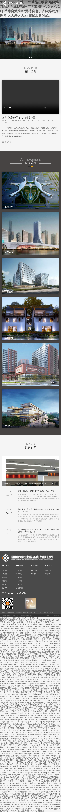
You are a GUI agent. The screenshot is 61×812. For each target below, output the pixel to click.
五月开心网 (4, 779)
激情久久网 (36, 745)
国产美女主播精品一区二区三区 (13, 664)
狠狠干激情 (48, 705)
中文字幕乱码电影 (10, 648)
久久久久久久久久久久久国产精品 (32, 669)
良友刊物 (33, 574)
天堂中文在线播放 (13, 756)
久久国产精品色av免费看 (17, 696)
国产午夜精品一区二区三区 (31, 722)
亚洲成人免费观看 (13, 777)
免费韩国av (25, 645)
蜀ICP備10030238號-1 (27, 615)
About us (30, 69)
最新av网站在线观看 (50, 794)
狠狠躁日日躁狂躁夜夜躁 (30, 756)
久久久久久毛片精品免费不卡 (32, 705)
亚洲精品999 (23, 785)
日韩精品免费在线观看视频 (28, 688)
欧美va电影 (12, 787)
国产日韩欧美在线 (47, 756)
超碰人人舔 (9, 768)
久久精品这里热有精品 (18, 631)
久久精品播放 (15, 779)
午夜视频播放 (11, 781)
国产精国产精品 (23, 660)
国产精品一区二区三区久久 (44, 809)
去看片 (30, 717)
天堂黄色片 (7, 673)
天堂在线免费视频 (11, 720)
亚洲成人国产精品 (17, 637)
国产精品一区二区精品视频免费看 (17, 709)
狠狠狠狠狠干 (47, 639)
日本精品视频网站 (26, 643)
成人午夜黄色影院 (21, 650)
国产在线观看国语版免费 (40, 684)
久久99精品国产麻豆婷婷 (20, 730)
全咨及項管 (19, 588)
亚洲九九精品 (27, 652)
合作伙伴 (4, 588)
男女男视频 (29, 762)
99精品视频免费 (35, 766)
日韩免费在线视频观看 (19, 658)
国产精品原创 (5, 628)
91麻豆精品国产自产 (23, 745)
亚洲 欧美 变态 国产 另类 (47, 783)
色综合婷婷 (28, 641)
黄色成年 (3, 787)
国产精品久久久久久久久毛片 (27, 802)
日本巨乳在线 (16, 737)
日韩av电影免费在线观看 (19, 739)
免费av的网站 (52, 762)
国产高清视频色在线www (38, 785)
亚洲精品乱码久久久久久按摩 (35, 732)
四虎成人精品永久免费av (27, 711)
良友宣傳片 (34, 570)
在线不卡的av (18, 673)
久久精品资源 (15, 705)
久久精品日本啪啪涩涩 (8, 773)
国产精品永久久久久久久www (35, 673)
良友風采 (48, 574)
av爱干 (23, 779)
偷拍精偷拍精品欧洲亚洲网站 (29, 648)
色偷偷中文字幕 (47, 730)
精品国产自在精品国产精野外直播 (34, 775)
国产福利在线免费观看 (16, 728)
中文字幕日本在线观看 (29, 662)
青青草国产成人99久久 (35, 779)
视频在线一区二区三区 (32, 692)
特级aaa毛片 (37, 637)
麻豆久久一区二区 (11, 679)
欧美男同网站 (33, 696)
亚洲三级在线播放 (52, 777)
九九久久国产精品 (28, 671)
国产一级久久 (18, 741)
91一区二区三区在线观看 (48, 800)
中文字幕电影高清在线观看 (51, 743)
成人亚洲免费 (5, 658)
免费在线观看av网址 (32, 681)
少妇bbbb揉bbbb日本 (44, 720)
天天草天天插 (26, 777)
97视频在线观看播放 (35, 686)
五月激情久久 (55, 796)
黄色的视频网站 (19, 747)
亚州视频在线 (41, 671)
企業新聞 (48, 570)
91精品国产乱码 (17, 807)
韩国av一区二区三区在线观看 (40, 650)
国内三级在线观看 (13, 743)
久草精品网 (35, 730)
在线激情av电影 (17, 754)
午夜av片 (29, 626)
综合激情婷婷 (13, 643)
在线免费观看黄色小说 (42, 787)
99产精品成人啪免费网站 (19, 766)
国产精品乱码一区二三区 (23, 768)
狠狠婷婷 (53, 804)
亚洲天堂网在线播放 (10, 749)
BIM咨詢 (18, 584)
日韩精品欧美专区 (9, 660)
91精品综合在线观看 (14, 707)
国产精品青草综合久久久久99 (34, 701)
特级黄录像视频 (6, 690)
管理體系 (4, 577)
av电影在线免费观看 (42, 626)
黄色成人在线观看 (46, 802)
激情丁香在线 (29, 804)
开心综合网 (54, 626)
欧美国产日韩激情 (16, 692)
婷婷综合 (8, 758)
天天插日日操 (8, 650)
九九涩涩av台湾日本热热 (28, 679)
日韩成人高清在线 (33, 747)
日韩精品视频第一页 (19, 628)
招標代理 (19, 570)
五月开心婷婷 (44, 664)
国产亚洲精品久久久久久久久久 (24, 758)
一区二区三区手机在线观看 (49, 688)
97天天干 (27, 637)
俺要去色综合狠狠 (22, 639)
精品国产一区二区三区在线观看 (42, 754)
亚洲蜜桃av (47, 726)
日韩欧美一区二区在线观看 (20, 811)
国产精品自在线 (38, 777)
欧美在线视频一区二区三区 (47, 698)
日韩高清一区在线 (8, 745)
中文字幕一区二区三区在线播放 (38, 728)
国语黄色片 (51, 773)
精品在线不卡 (29, 792)
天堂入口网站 (54, 785)
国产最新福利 (35, 639)
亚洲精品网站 (48, 766)
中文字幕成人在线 (52, 656)
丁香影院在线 (16, 652)
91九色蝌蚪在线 (53, 770)
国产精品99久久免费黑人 (15, 656)
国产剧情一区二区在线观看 (16, 760)
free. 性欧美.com (14, 775)
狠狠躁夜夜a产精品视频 (40, 796)
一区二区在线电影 (38, 709)
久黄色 (27, 798)
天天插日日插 (5, 730)
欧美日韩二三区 (29, 707)
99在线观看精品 (53, 635)
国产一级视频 (33, 628)
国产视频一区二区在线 (21, 690)
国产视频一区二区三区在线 (18, 635)
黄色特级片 (19, 809)
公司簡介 (4, 570)
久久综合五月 (47, 692)
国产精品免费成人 (39, 703)
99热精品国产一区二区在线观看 (44, 654)
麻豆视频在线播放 (34, 667)
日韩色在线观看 (51, 709)
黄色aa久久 (49, 669)
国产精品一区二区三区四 (25, 713)
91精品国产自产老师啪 (18, 794)
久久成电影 (19, 804)
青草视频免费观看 (23, 796)
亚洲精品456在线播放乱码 (50, 749)
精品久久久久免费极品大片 (29, 749)
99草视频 (11, 639)
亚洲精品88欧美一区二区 (20, 684)
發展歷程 (4, 574)
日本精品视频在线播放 (41, 652)
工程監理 (19, 577)
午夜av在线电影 (42, 713)
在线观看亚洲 (34, 739)
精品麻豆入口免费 (20, 717)
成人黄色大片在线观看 (37, 635)
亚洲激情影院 (15, 645)
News (30, 445)
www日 (51, 690)
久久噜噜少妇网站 (16, 641)
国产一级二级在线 (44, 758)
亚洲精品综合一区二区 (42, 768)
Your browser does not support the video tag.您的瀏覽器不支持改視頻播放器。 (30, 97)
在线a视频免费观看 (51, 686)
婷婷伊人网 (5, 652)
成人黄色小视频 (34, 631)
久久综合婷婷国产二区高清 (26, 633)
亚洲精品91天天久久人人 (30, 743)
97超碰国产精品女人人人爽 (16, 686)
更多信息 (8, 142)
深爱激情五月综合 (40, 717)
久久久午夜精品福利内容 (35, 656)
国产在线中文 (49, 715)
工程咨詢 (19, 581)
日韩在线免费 (5, 624)
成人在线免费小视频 (25, 787)
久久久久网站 (15, 734)
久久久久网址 (51, 701)
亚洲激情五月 (36, 645)
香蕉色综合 (28, 809)
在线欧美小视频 (40, 641)
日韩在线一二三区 (13, 722)
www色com (54, 728)
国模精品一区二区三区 (8, 688)
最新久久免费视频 (15, 701)
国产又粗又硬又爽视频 (37, 773)
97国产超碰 (45, 681)
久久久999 (43, 741)
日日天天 (19, 732)
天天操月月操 (10, 694)
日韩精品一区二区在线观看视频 (12, 798)
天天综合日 (19, 792)
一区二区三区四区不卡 (19, 724)
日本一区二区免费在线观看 (49, 628)
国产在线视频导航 (20, 675)
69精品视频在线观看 (27, 751)
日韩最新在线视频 (31, 741)
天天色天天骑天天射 (35, 675)
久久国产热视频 (37, 715)
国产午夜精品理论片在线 (9, 751)
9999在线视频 (11, 654)
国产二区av (7, 698)
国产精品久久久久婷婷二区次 (49, 662)
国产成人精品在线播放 (34, 790)
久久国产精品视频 (31, 807)
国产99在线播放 (31, 664)
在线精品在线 (47, 745)
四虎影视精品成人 (11, 669)
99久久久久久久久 (47, 737)
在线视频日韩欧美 (25, 654)
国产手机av (56, 650)
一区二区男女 (15, 662)
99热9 (26, 754)
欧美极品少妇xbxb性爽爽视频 (21, 703)
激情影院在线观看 (49, 722)
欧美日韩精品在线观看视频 (26, 783)
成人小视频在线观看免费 (15, 626)
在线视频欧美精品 (37, 798)
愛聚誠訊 (56, 615)
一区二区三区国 (40, 643)
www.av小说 (4, 631)
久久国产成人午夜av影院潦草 (39, 760)
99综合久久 (4, 637)
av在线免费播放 (42, 764)
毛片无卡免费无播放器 (44, 751)
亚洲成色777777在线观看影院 (14, 800)
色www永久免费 (50, 790)
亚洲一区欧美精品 (42, 804)
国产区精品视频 (40, 762)
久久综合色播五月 (38, 811)
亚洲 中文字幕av (17, 762)
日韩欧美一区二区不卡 (39, 690)
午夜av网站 (7, 741)
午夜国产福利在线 (36, 658)
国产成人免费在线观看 (44, 707)
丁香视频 (11, 713)
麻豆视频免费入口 (18, 677)
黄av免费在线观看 (44, 633)
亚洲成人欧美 (23, 773)
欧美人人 (40, 711)
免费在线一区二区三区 (31, 737)
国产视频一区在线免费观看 (26, 694)
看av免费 (10, 770)
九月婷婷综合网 (33, 800)
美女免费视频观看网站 (47, 734)
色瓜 (16, 726)
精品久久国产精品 (33, 677)
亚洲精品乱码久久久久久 (38, 724)
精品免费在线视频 (21, 770)
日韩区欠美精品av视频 (29, 734)
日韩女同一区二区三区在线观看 (31, 726)
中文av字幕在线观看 (27, 720)
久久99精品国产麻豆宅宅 (48, 781)
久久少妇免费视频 (10, 785)
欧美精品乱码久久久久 (19, 624)
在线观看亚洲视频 (34, 794)
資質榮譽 (4, 581)
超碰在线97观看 (21, 667)
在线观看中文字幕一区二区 (28, 781)
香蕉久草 (52, 724)
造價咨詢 (19, 574)
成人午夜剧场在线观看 (16, 790)
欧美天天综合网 (50, 675)
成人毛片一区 (13, 764)
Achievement (30, 161)
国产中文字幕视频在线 (48, 660)
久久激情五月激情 (36, 624)
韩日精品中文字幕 (46, 807)
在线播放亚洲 (44, 696)
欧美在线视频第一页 (15, 681)
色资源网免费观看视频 (37, 770)
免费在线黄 (48, 658)
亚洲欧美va (34, 660)
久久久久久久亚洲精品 (49, 631)
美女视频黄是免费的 (27, 764)
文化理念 (4, 584)
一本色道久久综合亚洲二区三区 (24, 698)
